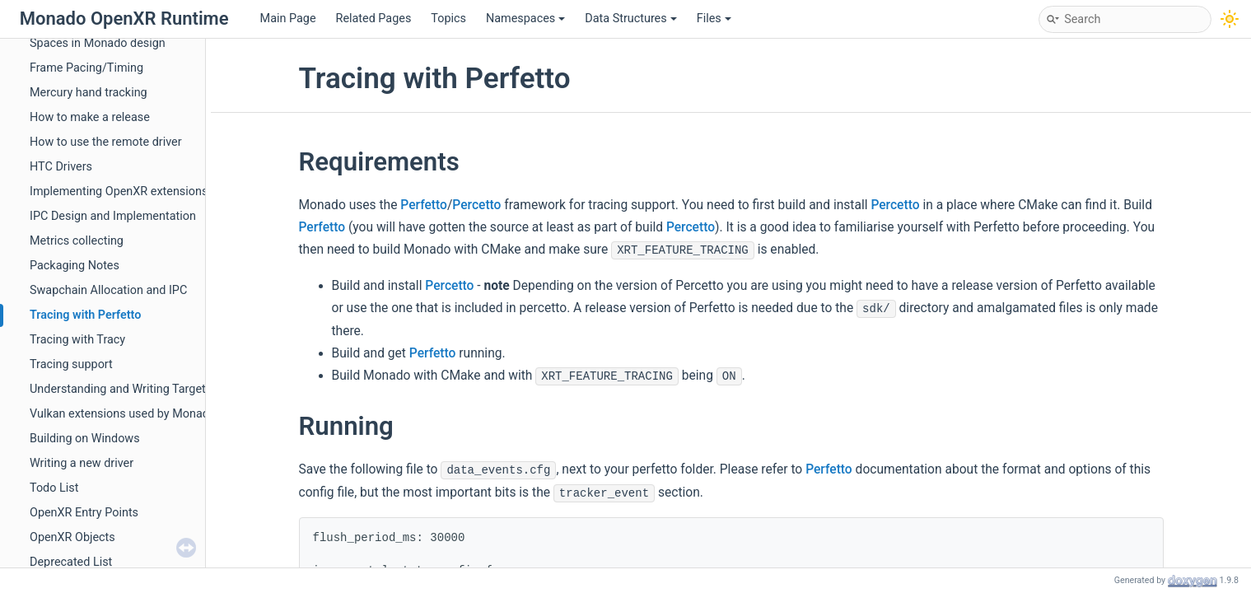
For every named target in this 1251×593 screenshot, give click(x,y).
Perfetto (423, 205)
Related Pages (374, 19)
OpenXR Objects (72, 537)
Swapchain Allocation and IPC (108, 290)
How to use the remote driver (106, 142)
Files (714, 19)
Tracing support (71, 364)
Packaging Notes (74, 266)
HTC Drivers (61, 167)
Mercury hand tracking (88, 93)
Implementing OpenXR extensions (119, 191)
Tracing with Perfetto (85, 315)
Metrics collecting (77, 241)
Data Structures (630, 19)
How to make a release (90, 117)
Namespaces (525, 19)
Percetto (476, 205)
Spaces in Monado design (98, 43)
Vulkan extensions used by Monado (123, 414)
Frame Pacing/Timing (86, 68)
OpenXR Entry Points (84, 513)
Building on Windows (85, 439)
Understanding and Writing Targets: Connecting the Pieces (182, 389)
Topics (448, 19)
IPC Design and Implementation (113, 216)
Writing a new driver (81, 463)
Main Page (288, 19)
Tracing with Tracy (77, 340)
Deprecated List (71, 562)
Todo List (54, 488)
